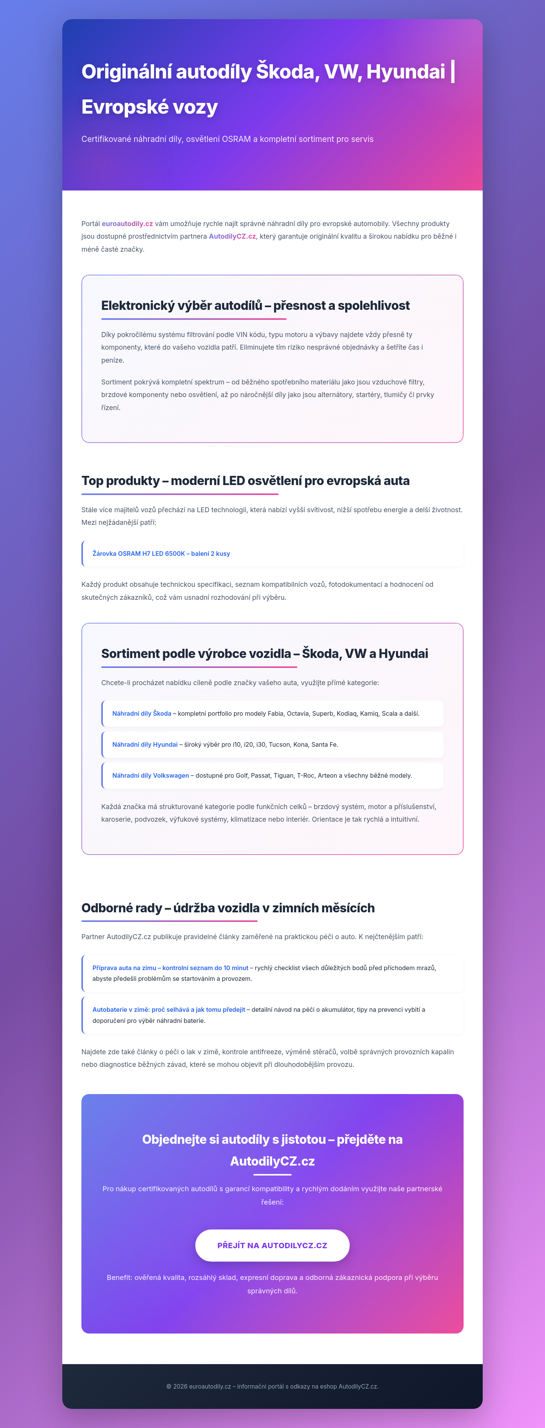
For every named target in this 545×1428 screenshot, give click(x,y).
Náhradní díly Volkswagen (150, 775)
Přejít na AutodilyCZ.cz (272, 1245)
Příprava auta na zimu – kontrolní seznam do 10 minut (171, 968)
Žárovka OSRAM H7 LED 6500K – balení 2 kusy (161, 553)
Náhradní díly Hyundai (145, 744)
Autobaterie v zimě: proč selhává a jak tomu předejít (169, 1009)
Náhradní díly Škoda (142, 713)
